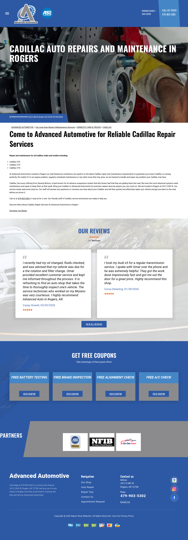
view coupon (29, 393)
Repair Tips (87, 492)
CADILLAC (107, 127)
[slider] (94, 237)
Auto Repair (87, 487)
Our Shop (86, 482)
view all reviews (94, 324)
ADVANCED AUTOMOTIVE (22, 127)
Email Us (125, 502)
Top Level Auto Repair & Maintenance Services (55, 127)
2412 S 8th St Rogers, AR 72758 (40, 117)
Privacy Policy (127, 516)
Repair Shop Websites (81, 516)
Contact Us (87, 496)
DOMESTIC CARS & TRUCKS (89, 127)
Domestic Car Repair (18, 211)
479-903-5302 (168, 14)
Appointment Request (93, 501)
